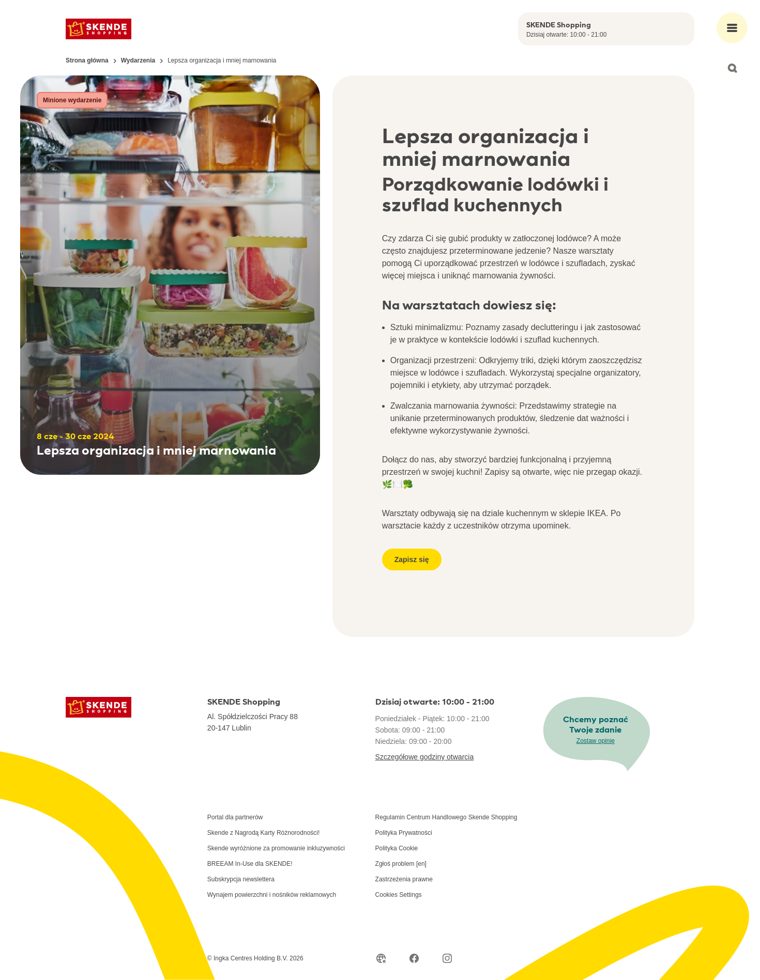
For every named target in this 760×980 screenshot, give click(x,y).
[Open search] (732, 68)
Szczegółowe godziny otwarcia (424, 757)
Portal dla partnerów (235, 817)
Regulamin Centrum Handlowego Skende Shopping (446, 817)
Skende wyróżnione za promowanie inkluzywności (276, 848)
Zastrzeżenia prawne (404, 879)
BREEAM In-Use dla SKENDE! (250, 863)
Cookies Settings (398, 894)
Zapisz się (411, 559)
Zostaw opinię (595, 740)
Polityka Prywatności (403, 832)
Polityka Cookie (396, 848)
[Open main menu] (732, 27)
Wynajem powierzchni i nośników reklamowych (271, 894)
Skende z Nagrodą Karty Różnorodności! (263, 832)
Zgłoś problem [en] (401, 863)
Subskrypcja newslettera (241, 879)
